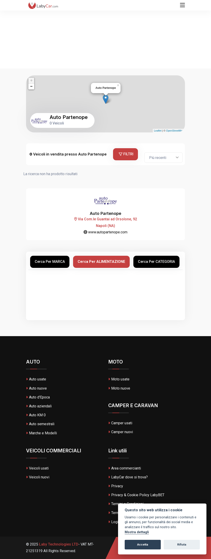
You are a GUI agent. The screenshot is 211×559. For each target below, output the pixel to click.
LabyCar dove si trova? (128, 477)
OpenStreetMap (175, 130)
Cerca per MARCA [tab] (50, 261)
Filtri (126, 154)
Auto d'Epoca (38, 397)
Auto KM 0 (36, 415)
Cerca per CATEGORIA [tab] (156, 261)
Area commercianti (124, 468)
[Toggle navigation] (182, 5)
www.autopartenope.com (105, 232)
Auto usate (36, 379)
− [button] (31, 86)
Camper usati (120, 423)
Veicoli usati (37, 468)
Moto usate (118, 379)
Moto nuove (119, 388)
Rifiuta (181, 544)
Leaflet (157, 130)
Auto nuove (36, 388)
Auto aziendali (39, 406)
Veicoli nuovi (37, 477)
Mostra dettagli (137, 532)
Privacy (115, 486)
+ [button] (31, 80)
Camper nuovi (120, 432)
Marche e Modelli (41, 433)
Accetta (142, 544)
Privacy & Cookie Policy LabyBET (136, 495)
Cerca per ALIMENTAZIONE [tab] (101, 261)
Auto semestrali (40, 424)
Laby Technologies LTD (58, 544)
